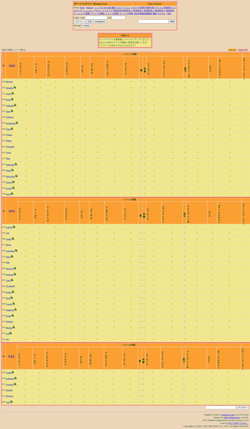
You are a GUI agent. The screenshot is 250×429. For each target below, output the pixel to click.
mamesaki (10, 164)
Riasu (8, 257)
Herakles (10, 88)
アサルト (98, 10)
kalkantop (10, 378)
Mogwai (9, 396)
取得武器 (117, 10)
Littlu (8, 280)
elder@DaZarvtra (232, 417)
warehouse (10, 251)
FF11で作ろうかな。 (238, 423)
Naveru (9, 182)
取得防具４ (160, 10)
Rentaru (9, 390)
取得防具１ (127, 10)
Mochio (9, 328)
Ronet (8, 99)
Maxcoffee (10, 176)
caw (7, 233)
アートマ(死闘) (127, 13)
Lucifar (9, 188)
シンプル (98, 7)
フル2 (118, 7)
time (245, 65)
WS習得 (141, 7)
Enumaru (10, 274)
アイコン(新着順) (163, 7)
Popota (9, 292)
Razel (8, 194)
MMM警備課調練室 (143, 13)
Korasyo (9, 321)
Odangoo (10, 117)
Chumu (9, 135)
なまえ (12, 65)
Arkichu (9, 227)
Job (104, 7)
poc (7, 339)
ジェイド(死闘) (112, 13)
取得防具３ (149, 10)
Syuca (8, 152)
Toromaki (10, 146)
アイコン (126, 7)
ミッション (88, 10)
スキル (134, 7)
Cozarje (9, 304)
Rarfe (8, 111)
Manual (89, 7)
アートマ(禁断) (98, 13)
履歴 (155, 13)
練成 (113, 7)
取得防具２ (138, 10)
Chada (8, 373)
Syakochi (10, 384)
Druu (8, 298)
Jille (8, 262)
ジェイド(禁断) (83, 13)
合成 (109, 7)
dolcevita (10, 268)
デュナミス (107, 10)
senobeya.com (228, 414)
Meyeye (9, 81)
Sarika (8, 94)
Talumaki (10, 105)
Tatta (8, 402)
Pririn (8, 129)
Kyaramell (10, 286)
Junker (9, 239)
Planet (8, 170)
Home (82, 7)
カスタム (161, 13)
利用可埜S (150, 7)
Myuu (8, 245)
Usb (7, 333)
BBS (169, 13)
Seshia (8, 316)
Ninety (9, 140)
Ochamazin (11, 123)
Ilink (8, 158)
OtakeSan (10, 310)
